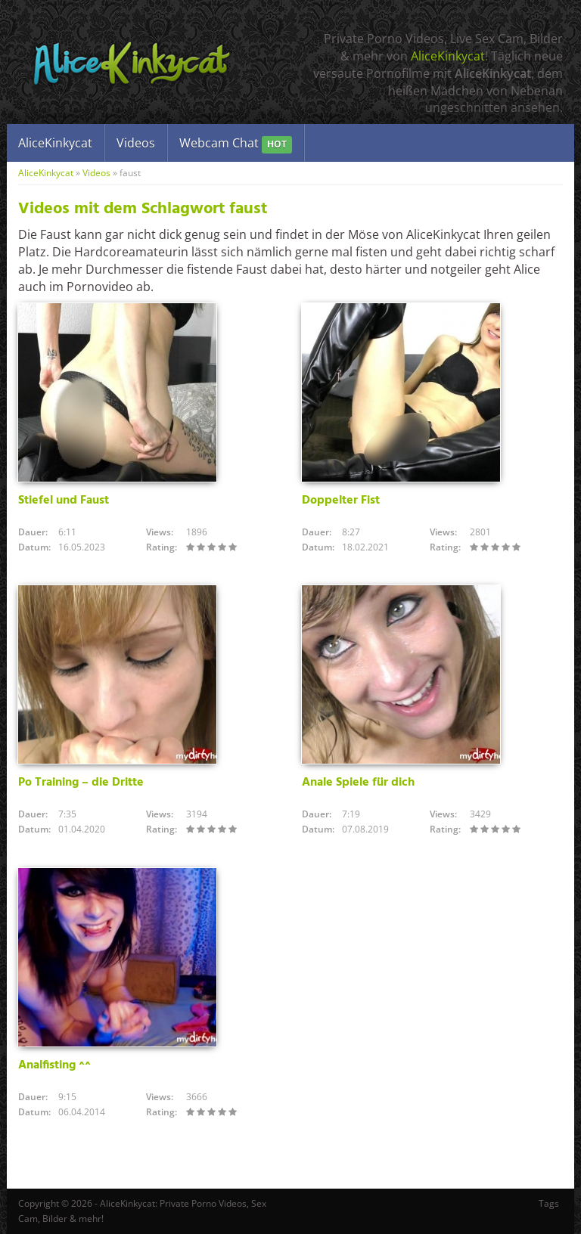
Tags (549, 1203)
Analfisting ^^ (54, 1065)
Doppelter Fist (341, 500)
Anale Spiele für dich (358, 782)
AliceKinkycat (448, 56)
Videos (136, 143)
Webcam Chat (235, 144)
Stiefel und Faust (63, 500)
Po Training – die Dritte (81, 782)
